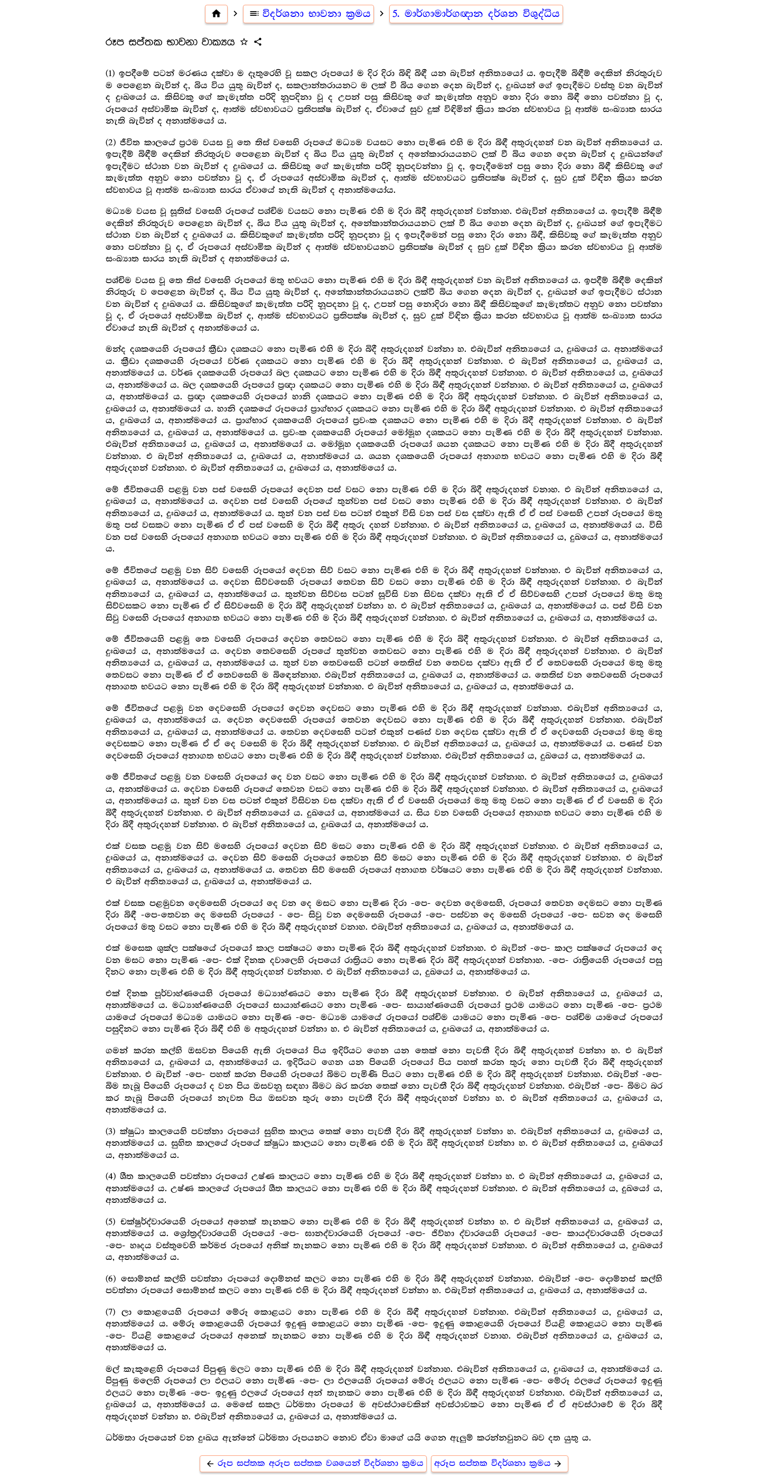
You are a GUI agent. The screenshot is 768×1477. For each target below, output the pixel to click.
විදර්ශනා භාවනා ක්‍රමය (308, 14)
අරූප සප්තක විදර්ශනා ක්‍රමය (500, 1464)
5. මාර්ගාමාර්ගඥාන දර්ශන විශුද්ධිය (476, 14)
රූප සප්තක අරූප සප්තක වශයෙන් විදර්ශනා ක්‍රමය (313, 1464)
